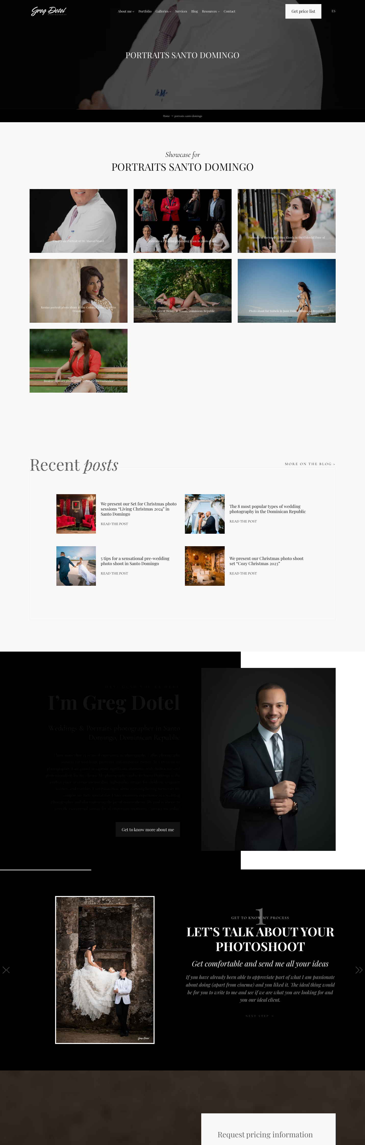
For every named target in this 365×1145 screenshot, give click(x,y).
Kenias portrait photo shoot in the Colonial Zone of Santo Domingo (78, 309)
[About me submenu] (133, 11)
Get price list (303, 11)
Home (166, 116)
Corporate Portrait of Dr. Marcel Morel (78, 241)
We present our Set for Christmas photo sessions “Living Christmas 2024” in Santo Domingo (139, 508)
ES (333, 11)
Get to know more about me (148, 829)
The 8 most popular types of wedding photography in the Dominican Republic (268, 509)
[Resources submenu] (219, 11)
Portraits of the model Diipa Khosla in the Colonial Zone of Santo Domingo (286, 239)
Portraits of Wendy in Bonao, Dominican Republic (182, 311)
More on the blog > (310, 464)
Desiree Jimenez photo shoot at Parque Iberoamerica (78, 380)
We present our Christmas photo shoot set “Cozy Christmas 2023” (267, 561)
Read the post (114, 524)
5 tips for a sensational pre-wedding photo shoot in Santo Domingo (135, 561)
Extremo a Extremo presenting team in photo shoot (182, 241)
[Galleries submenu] (170, 11)
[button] (6, 970)
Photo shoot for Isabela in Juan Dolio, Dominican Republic (286, 311)
